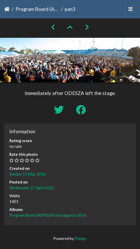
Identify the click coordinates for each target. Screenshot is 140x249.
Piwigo (81, 238)
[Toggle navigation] (130, 9)
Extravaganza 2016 (69, 215)
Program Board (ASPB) (37, 9)
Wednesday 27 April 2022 (31, 187)
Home (7, 9)
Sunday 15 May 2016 (27, 174)
